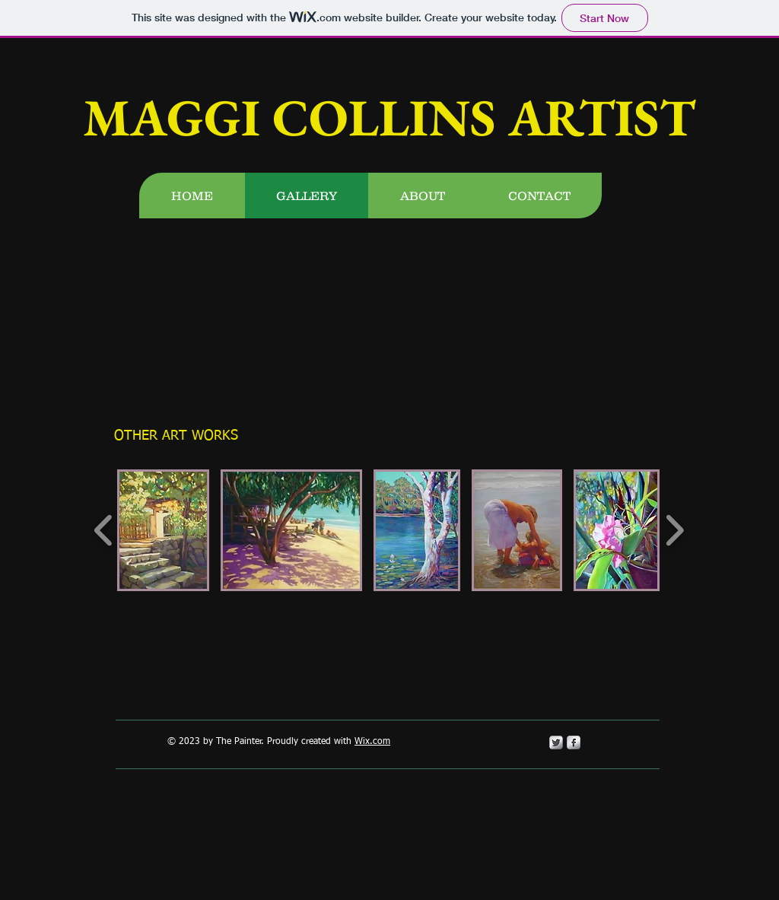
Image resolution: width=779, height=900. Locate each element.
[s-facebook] (573, 742)
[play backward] (104, 530)
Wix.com (372, 741)
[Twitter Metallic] (556, 742)
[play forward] (674, 530)
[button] (163, 530)
